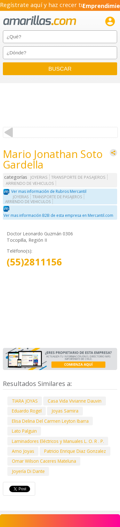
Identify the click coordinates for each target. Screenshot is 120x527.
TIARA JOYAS (25, 401)
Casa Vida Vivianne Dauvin (74, 401)
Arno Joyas (23, 451)
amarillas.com (39, 20)
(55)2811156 (34, 262)
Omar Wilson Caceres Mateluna (44, 461)
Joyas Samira (65, 411)
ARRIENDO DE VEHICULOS (30, 183)
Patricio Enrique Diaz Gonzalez (75, 451)
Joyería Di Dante (28, 471)
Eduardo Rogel (27, 411)
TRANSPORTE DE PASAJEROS (78, 177)
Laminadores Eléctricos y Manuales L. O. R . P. (58, 441)
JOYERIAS (39, 177)
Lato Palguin (24, 431)
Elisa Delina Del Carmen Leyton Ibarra (50, 421)
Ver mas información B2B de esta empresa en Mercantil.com (58, 215)
